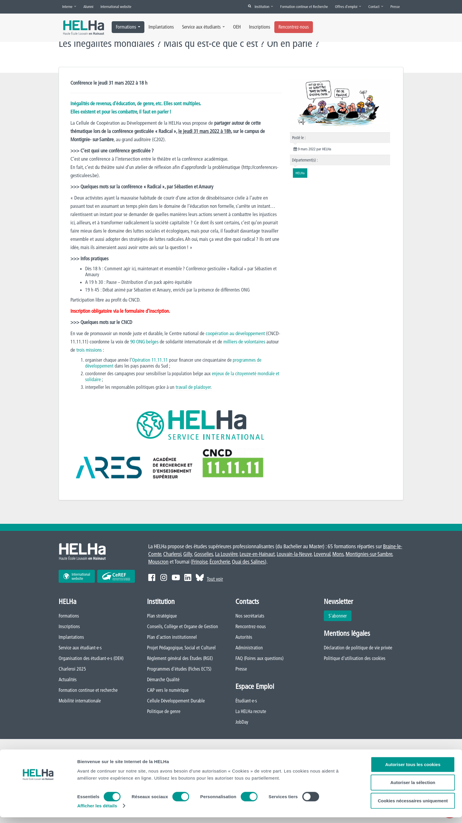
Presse (395, 6)
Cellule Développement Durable (176, 701)
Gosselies (203, 554)
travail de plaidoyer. (194, 387)
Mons (338, 554)
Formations (128, 27)
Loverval (322, 554)
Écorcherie (219, 562)
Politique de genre (163, 712)
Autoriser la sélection (412, 788)
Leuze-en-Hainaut (257, 554)
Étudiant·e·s (246, 701)
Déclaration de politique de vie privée (358, 648)
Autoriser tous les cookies (412, 769)
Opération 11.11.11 (150, 360)
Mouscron (158, 562)
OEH (237, 27)
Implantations (161, 27)
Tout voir (215, 579)
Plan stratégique (162, 616)
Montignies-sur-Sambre (369, 554)
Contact (375, 6)
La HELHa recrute (250, 712)
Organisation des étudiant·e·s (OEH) (91, 658)
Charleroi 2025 (72, 669)
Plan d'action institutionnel (172, 637)
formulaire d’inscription (147, 311)
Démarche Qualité (163, 680)
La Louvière (226, 554)
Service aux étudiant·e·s (80, 648)
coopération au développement (235, 333)
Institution (264, 6)
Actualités (68, 680)
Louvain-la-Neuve (294, 554)
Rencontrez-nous (293, 27)
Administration (249, 648)
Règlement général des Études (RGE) (180, 658)
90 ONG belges (145, 342)
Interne (69, 6)
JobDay (241, 722)
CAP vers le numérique (168, 690)
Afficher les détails (97, 811)
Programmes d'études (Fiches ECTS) (179, 669)
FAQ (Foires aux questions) (259, 658)
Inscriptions (259, 27)
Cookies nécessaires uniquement (413, 806)
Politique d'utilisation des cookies (354, 658)
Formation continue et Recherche (304, 6)
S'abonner (338, 616)
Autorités (243, 637)
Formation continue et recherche (88, 690)
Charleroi (172, 554)
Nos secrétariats (249, 616)
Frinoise (199, 562)
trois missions (89, 350)
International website (115, 6)
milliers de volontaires (244, 342)
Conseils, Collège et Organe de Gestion (182, 627)
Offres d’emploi (348, 6)
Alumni (88, 6)
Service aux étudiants (203, 27)
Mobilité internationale (80, 701)
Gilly (187, 554)
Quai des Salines (248, 562)
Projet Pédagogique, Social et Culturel (181, 648)
